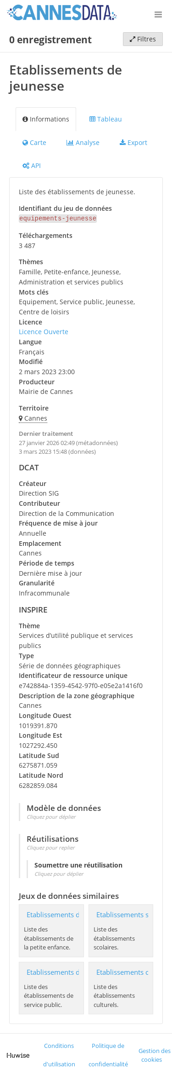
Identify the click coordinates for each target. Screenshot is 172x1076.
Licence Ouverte (43, 330)
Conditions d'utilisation (59, 1054)
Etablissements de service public (77, 971)
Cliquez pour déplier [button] (51, 815)
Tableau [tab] (105, 119)
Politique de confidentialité (108, 1054)
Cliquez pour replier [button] (51, 846)
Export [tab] (133, 142)
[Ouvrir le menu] (158, 14)
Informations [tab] (45, 119)
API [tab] (31, 165)
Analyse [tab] (83, 142)
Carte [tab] (34, 142)
